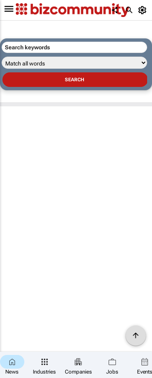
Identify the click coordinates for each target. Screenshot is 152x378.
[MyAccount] (143, 10)
